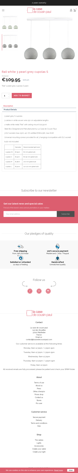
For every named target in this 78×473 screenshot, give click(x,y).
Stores (39, 400)
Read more (58, 470)
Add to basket (22, 95)
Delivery (39, 420)
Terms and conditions (39, 423)
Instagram (48, 291)
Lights (39, 443)
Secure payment (39, 417)
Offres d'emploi (39, 391)
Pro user (39, 403)
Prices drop (39, 394)
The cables (39, 440)
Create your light (39, 452)
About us (39, 386)
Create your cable (39, 449)
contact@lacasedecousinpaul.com (39, 339)
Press (39, 389)
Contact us (39, 397)
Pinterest (39, 291)
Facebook (29, 291)
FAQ (39, 426)
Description (8, 106)
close (71, 470)
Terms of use (39, 383)
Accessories (39, 446)
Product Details (10, 110)
